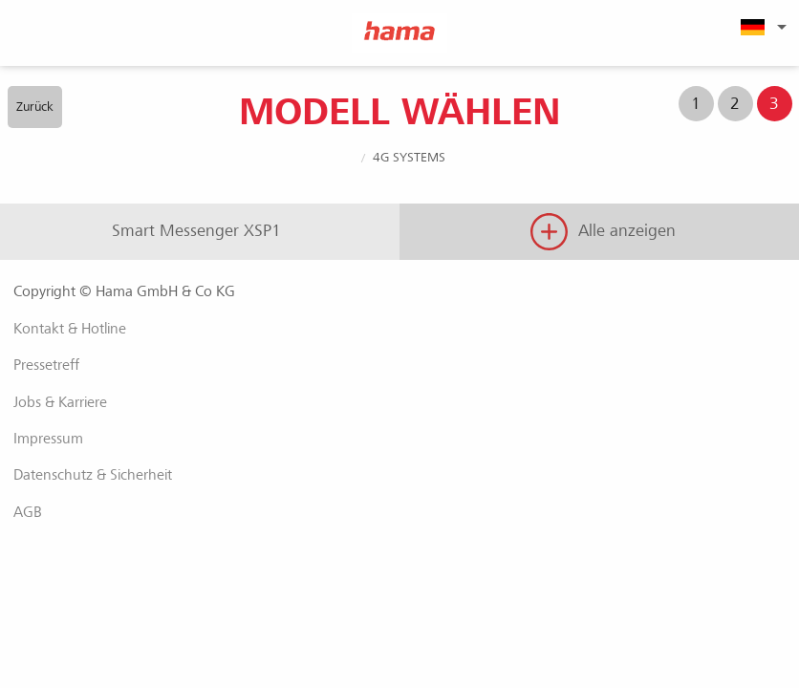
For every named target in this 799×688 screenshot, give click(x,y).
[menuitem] (760, 27)
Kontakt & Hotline (69, 328)
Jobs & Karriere (60, 402)
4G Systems (409, 157)
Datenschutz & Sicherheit (92, 475)
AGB (27, 512)
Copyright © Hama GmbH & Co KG (124, 291)
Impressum (48, 438)
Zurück (35, 106)
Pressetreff (46, 365)
